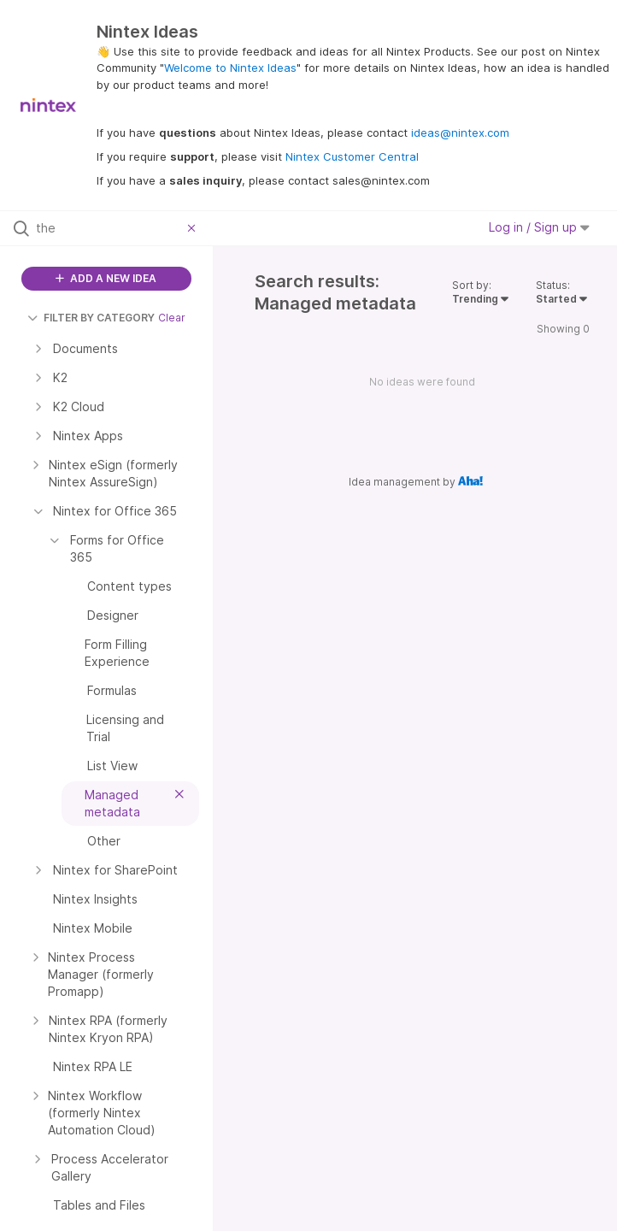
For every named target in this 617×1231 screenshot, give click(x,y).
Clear (171, 317)
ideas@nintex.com (460, 132)
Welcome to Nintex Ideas (230, 67)
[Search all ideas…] (107, 228)
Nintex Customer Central (352, 156)
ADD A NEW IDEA (106, 278)
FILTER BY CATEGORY (91, 317)
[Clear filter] (194, 228)
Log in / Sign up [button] (539, 227)
